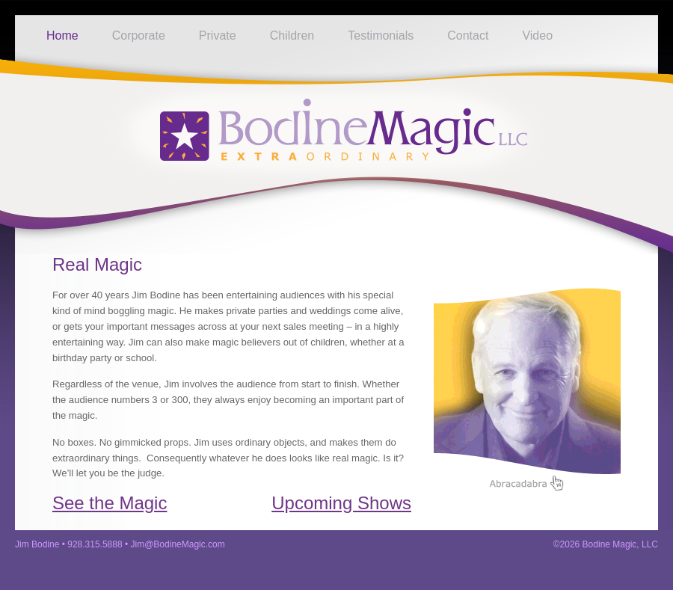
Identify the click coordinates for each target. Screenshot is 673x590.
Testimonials (381, 35)
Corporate (138, 35)
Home (62, 35)
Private (217, 35)
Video (537, 35)
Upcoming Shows (341, 503)
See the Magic (109, 503)
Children (292, 35)
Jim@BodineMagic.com (178, 544)
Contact (467, 35)
